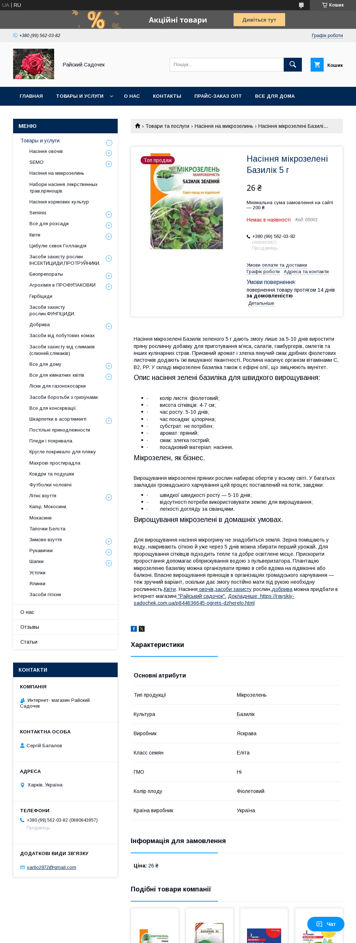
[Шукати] (293, 65)
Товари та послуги (167, 126)
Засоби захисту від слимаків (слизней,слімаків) (62, 350)
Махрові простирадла (54, 463)
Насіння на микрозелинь (224, 126)
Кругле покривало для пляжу (62, 451)
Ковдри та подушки (51, 474)
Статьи (28, 642)
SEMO (36, 162)
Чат (326, 924)
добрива (282, 589)
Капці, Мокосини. (48, 506)
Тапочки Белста (47, 528)
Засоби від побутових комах (62, 335)
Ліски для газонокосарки (57, 386)
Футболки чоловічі (50, 484)
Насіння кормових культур (59, 202)
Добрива (39, 324)
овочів (206, 589)
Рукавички (41, 550)
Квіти (170, 589)
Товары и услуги (80, 96)
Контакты (167, 96)
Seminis (37, 212)
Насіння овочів (46, 151)
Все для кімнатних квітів (56, 375)
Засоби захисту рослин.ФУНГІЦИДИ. (52, 310)
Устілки (37, 572)
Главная (31, 96)
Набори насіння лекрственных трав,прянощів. (63, 188)
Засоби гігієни (45, 594)
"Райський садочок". (201, 596)
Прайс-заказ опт (218, 96)
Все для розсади (49, 223)
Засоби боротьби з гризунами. (64, 397)
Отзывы (29, 627)
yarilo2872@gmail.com (51, 867)
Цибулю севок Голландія (57, 245)
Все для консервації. (53, 408)
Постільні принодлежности (59, 430)
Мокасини (40, 518)
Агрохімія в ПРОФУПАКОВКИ (62, 285)
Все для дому (45, 364)
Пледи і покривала (50, 441)
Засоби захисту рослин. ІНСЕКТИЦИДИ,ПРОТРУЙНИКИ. (64, 260)
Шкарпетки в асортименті (57, 419)
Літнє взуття (42, 495)
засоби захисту (233, 589)
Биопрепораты (46, 274)
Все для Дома (275, 96)
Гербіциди (40, 296)
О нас (132, 96)
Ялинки (37, 583)
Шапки (36, 561)
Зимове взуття (45, 539)
